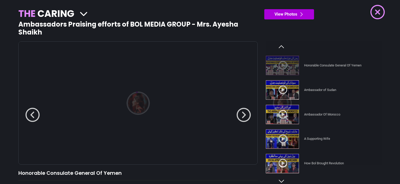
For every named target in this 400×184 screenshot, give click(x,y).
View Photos (289, 14)
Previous (281, 47)
